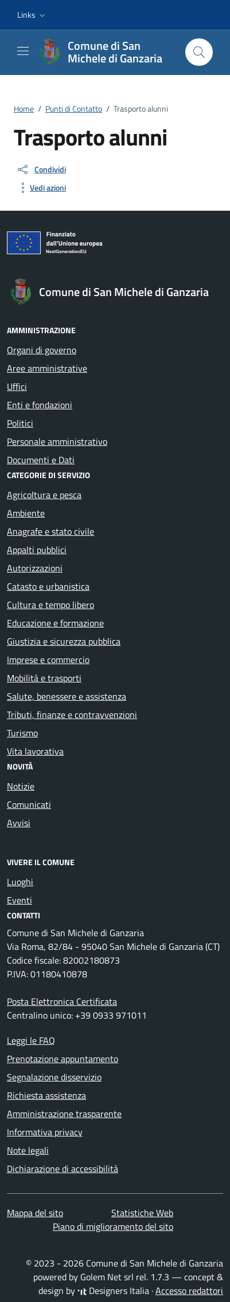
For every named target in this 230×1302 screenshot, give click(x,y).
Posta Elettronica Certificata (62, 1001)
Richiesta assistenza (46, 1095)
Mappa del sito (35, 1213)
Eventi (19, 900)
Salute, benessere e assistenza (66, 696)
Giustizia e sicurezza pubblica (63, 641)
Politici (20, 423)
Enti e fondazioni (39, 405)
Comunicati (29, 804)
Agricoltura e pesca (44, 495)
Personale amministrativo (57, 441)
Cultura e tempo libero (50, 604)
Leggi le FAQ (31, 1040)
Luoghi (20, 882)
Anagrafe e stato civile (50, 531)
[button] (32, 15)
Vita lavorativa (35, 751)
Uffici (17, 386)
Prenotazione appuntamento (62, 1059)
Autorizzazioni (35, 568)
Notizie (20, 786)
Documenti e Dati (41, 460)
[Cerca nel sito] (199, 52)
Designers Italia (113, 1290)
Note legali (28, 1150)
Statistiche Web (142, 1213)
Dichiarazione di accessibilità (62, 1168)
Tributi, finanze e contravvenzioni (72, 714)
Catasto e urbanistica (48, 586)
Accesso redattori (189, 1290)
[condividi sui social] (41, 169)
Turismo (22, 733)
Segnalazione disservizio (54, 1077)
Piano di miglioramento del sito (113, 1226)
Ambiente (26, 513)
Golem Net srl (107, 1277)
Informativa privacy (45, 1132)
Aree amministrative (47, 368)
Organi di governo (41, 350)
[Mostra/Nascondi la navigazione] (23, 51)
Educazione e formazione (55, 623)
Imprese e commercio (48, 659)
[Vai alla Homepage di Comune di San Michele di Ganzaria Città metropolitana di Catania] (106, 52)
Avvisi (18, 823)
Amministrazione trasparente (64, 1113)
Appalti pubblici (37, 550)
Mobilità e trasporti (44, 678)
